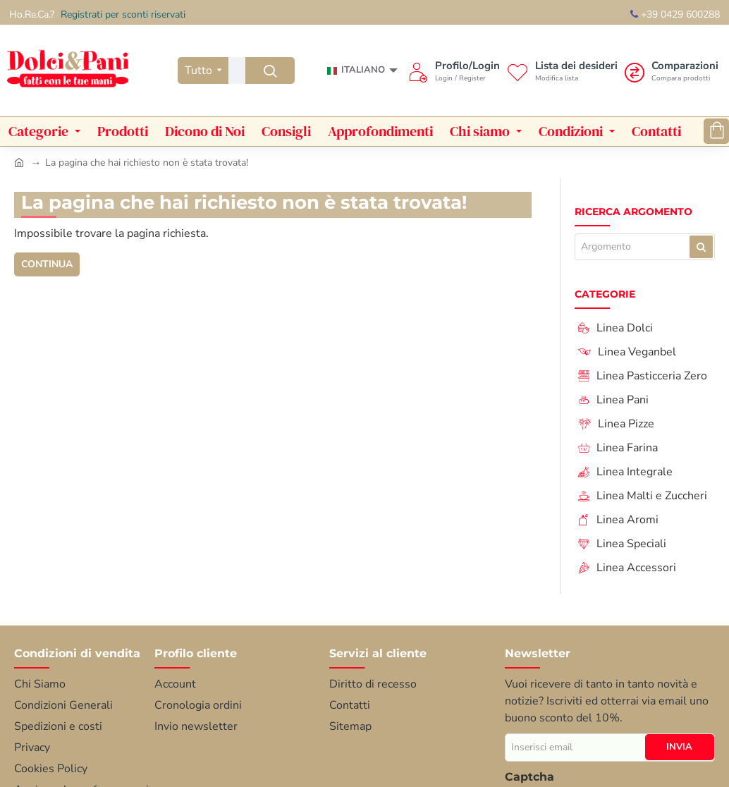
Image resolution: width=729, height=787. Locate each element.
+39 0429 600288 (675, 14)
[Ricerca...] (270, 70)
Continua (47, 264)
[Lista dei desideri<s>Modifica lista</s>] (562, 70)
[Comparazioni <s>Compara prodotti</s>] (671, 70)
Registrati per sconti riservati (123, 14)
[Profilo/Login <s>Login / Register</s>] (454, 70)
